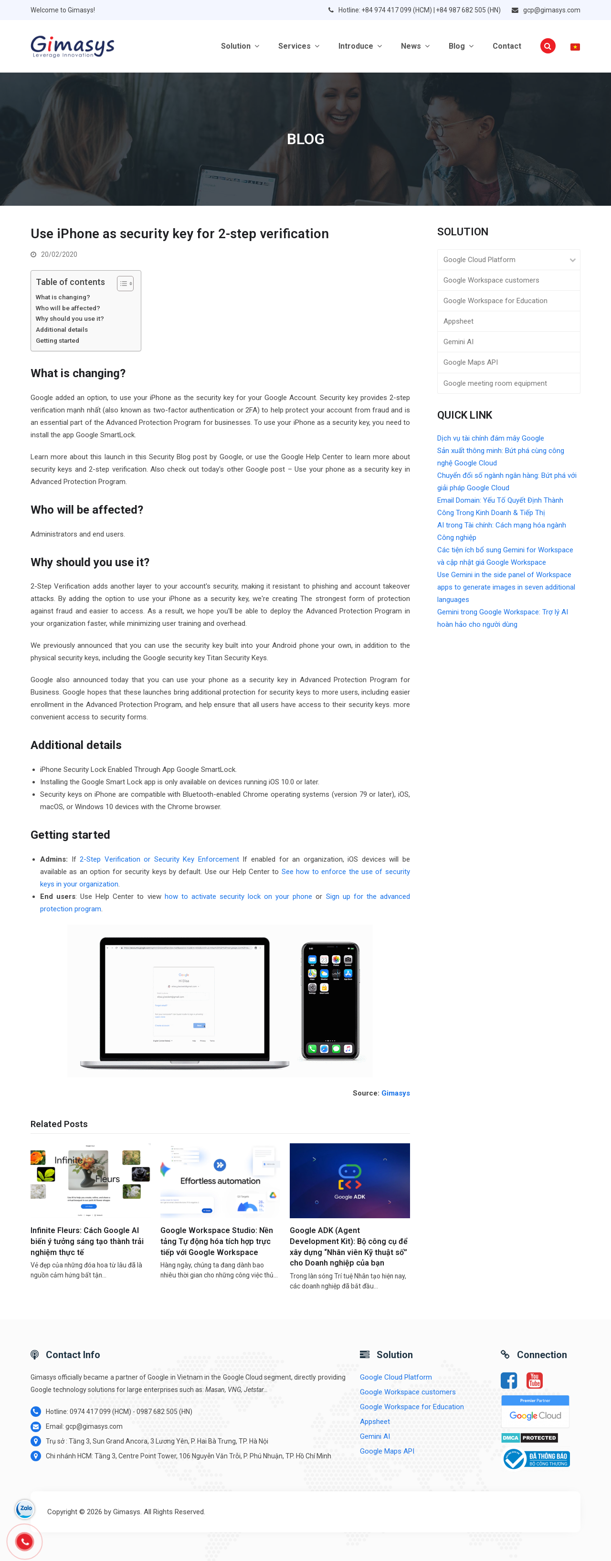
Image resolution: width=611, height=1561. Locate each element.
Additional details (62, 329)
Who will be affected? (68, 308)
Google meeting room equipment (495, 383)
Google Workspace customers (491, 280)
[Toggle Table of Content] (120, 283)
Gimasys (395, 1093)
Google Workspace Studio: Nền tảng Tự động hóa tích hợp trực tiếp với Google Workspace (216, 1241)
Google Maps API (470, 362)
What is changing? (63, 297)
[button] (548, 46)
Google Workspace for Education (495, 300)
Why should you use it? (70, 318)
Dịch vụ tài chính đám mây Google (490, 438)
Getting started (57, 340)
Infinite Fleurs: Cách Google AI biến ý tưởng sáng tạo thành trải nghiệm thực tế (87, 1241)
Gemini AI (458, 342)
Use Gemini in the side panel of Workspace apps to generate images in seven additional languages (506, 587)
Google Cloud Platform (479, 259)
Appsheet (458, 321)
